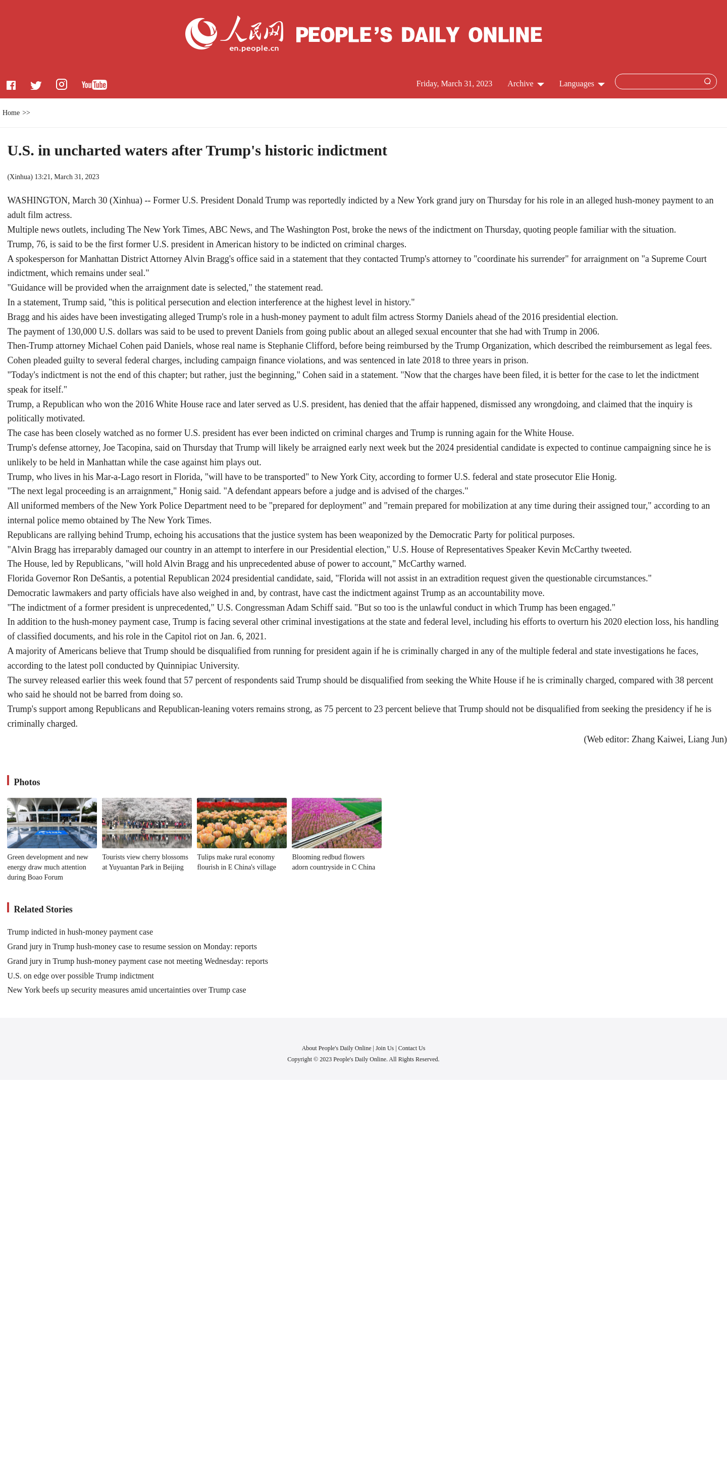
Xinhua (20, 177)
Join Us (385, 1048)
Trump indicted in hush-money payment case (80, 932)
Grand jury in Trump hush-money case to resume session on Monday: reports (132, 946)
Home (11, 113)
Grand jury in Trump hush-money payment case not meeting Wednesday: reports (137, 961)
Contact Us (412, 1048)
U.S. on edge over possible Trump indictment (80, 975)
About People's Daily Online (337, 1048)
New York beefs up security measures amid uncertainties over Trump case (126, 990)
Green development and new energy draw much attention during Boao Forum (47, 867)
